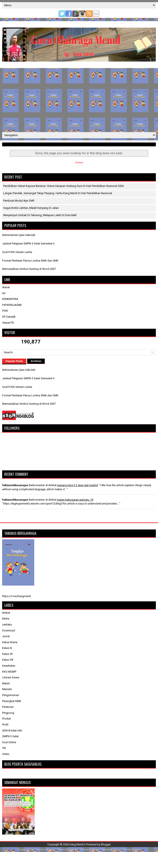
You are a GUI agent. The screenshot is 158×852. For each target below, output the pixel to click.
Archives (36, 361)
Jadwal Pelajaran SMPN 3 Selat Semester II (28, 243)
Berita (5, 618)
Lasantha (73, 849)
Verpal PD (8, 322)
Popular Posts (14, 361)
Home (79, 162)
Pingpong (8, 712)
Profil (5, 724)
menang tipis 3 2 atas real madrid (77, 485)
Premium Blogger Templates (96, 849)
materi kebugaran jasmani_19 (75, 499)
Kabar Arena (9, 642)
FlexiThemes (37, 849)
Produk (6, 718)
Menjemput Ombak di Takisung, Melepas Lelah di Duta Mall (39, 215)
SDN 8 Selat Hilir (12, 730)
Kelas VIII (7, 659)
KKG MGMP (9, 671)
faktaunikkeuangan (15, 485)
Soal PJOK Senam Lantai (17, 252)
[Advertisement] (79, 100)
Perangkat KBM (11, 701)
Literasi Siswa (10, 677)
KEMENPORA (10, 299)
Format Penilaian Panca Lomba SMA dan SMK (30, 260)
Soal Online (9, 742)
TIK (4, 748)
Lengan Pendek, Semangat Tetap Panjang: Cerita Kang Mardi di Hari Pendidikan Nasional (57, 193)
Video (5, 754)
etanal (6, 287)
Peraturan (8, 706)
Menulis (7, 689)
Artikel (6, 612)
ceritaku (7, 624)
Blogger (106, 844)
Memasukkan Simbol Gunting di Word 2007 (29, 268)
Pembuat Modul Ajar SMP (18, 200)
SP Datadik (9, 316)
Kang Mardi (77, 844)
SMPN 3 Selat (10, 736)
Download (8, 630)
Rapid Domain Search (127, 849)
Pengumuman (10, 695)
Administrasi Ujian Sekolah (18, 235)
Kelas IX (7, 648)
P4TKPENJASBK (12, 305)
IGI (3, 293)
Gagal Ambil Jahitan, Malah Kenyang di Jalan (31, 207)
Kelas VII (7, 654)
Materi (6, 683)
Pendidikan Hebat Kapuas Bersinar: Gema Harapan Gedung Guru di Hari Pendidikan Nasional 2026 (63, 186)
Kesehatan (8, 665)
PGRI (5, 310)
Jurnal (6, 636)
